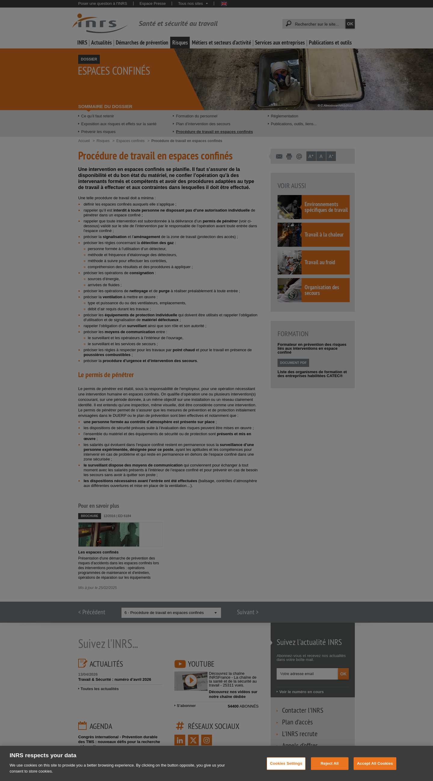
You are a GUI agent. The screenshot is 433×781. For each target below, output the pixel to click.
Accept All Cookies (375, 769)
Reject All (330, 769)
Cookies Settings (286, 769)
